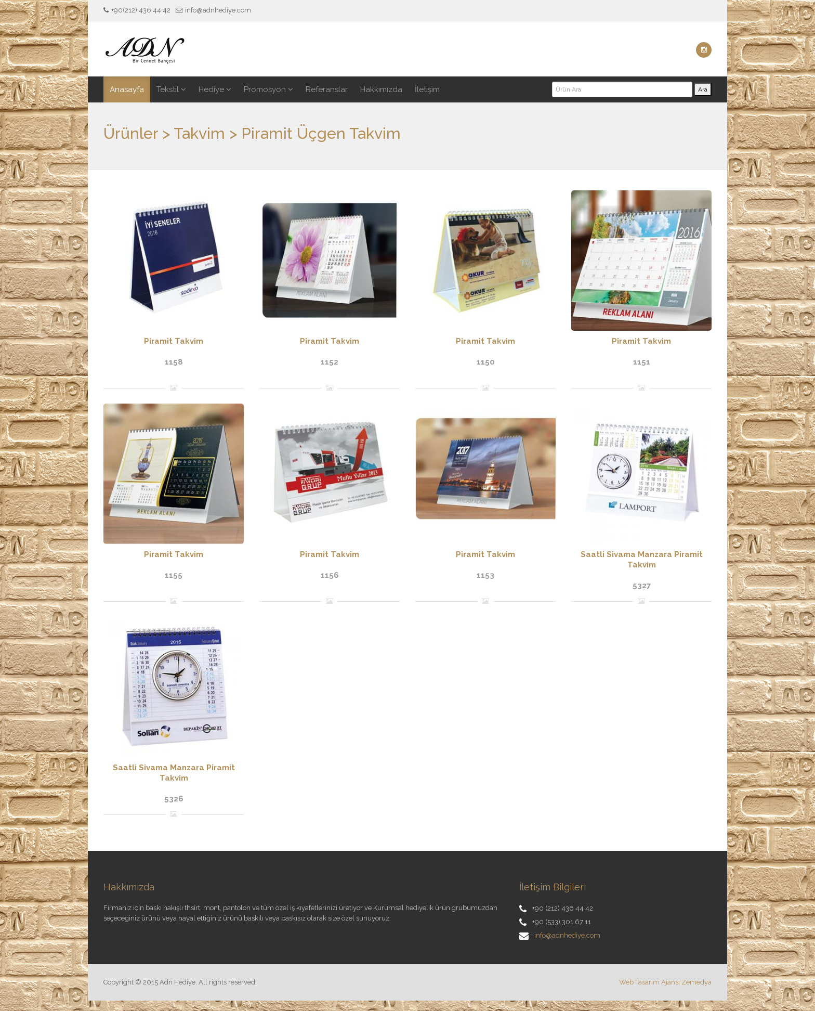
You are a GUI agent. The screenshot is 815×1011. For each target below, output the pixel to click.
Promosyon (268, 89)
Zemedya (696, 982)
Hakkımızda (381, 89)
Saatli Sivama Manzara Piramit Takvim (642, 559)
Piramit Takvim (173, 341)
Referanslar (327, 89)
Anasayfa (127, 89)
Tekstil (171, 89)
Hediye (215, 89)
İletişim (427, 89)
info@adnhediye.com (567, 935)
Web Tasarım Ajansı (649, 982)
